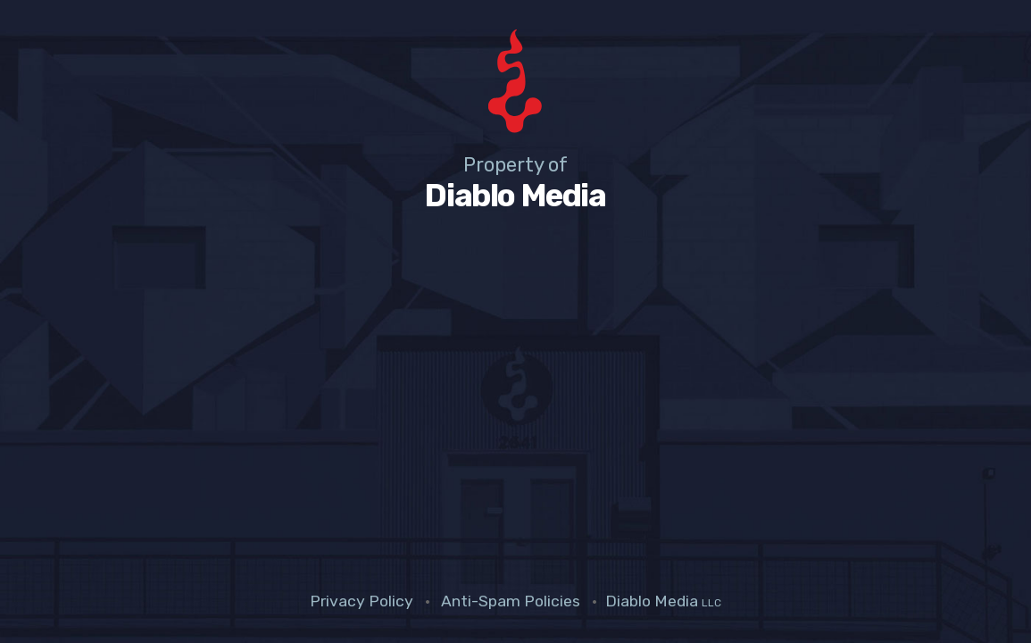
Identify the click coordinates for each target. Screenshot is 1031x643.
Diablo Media (663, 601)
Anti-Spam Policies (510, 601)
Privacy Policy (361, 601)
